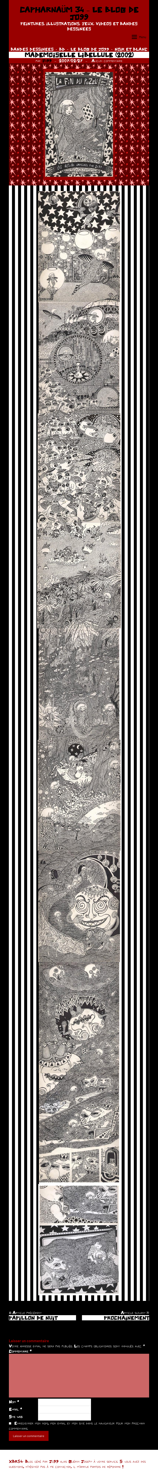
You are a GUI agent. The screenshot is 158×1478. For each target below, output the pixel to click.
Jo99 (47, 60)
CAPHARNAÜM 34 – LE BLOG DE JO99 (79, 13)
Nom (14, 1401)
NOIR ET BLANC (131, 49)
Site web (16, 1416)
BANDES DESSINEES (32, 49)
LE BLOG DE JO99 (90, 49)
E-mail (15, 1409)
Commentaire (20, 1351)
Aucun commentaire (107, 60)
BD (62, 49)
